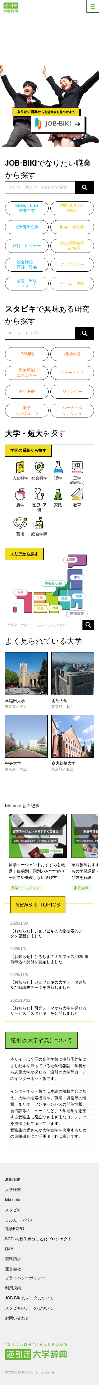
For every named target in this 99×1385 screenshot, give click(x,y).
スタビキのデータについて (29, 1308)
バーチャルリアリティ (72, 410)
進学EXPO (14, 1229)
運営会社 (13, 1269)
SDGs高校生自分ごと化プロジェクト (38, 1239)
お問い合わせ (17, 1318)
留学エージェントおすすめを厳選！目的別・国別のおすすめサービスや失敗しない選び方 (37, 871)
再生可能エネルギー (27, 373)
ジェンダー (72, 391)
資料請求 (13, 1259)
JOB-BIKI (13, 1179)
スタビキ (13, 1210)
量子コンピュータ (27, 410)
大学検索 (13, 1189)
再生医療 (27, 391)
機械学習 (72, 354)
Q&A (9, 1249)
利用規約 (13, 1288)
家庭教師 (81, 888)
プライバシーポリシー (25, 1278)
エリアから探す (24, 554)
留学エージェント (25, 888)
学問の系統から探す (28, 450)
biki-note (12, 1199)
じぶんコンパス (19, 1220)
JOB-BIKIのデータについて (29, 1298)
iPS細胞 (27, 354)
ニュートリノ (72, 373)
